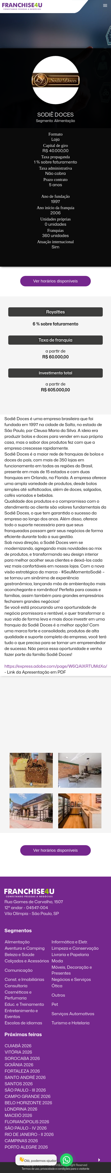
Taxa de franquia (55, 340)
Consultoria (16, 986)
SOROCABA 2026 (22, 1058)
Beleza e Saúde (19, 954)
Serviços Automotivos (73, 1013)
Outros (58, 995)
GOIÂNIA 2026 (19, 1065)
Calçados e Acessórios (27, 961)
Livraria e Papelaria (70, 954)
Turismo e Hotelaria (70, 1023)
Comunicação (19, 970)
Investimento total (55, 373)
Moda (57, 961)
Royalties (55, 312)
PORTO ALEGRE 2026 (26, 1147)
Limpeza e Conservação (75, 948)
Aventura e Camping (25, 948)
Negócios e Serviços (71, 979)
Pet (55, 1004)
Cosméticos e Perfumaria (18, 995)
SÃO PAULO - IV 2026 (25, 1128)
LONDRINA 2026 (21, 1109)
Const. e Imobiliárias (24, 979)
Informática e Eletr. (70, 942)
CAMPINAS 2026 (21, 1141)
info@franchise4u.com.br (28, 919)
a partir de (56, 351)
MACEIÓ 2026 (18, 1115)
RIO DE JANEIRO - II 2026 (29, 1134)
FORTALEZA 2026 (22, 1071)
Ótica (57, 986)
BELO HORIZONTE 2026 (28, 1103)
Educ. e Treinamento (24, 1004)
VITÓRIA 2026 (18, 1052)
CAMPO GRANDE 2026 (27, 1096)
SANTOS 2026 (19, 1084)
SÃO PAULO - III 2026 (25, 1090)
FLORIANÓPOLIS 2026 (27, 1122)
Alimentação (17, 942)
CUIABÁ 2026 (18, 1046)
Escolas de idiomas (23, 1023)
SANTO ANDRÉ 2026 (25, 1077)
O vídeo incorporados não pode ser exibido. (55, 699)
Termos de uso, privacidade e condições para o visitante (55, 1169)
